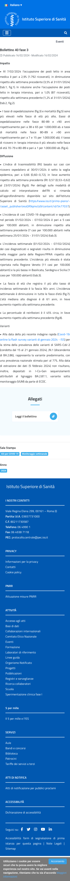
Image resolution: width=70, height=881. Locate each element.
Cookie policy (13, 586)
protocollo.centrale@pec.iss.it (30, 551)
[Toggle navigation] (7, 33)
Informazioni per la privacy (21, 575)
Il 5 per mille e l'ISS (17, 732)
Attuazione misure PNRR (20, 610)
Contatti (10, 580)
